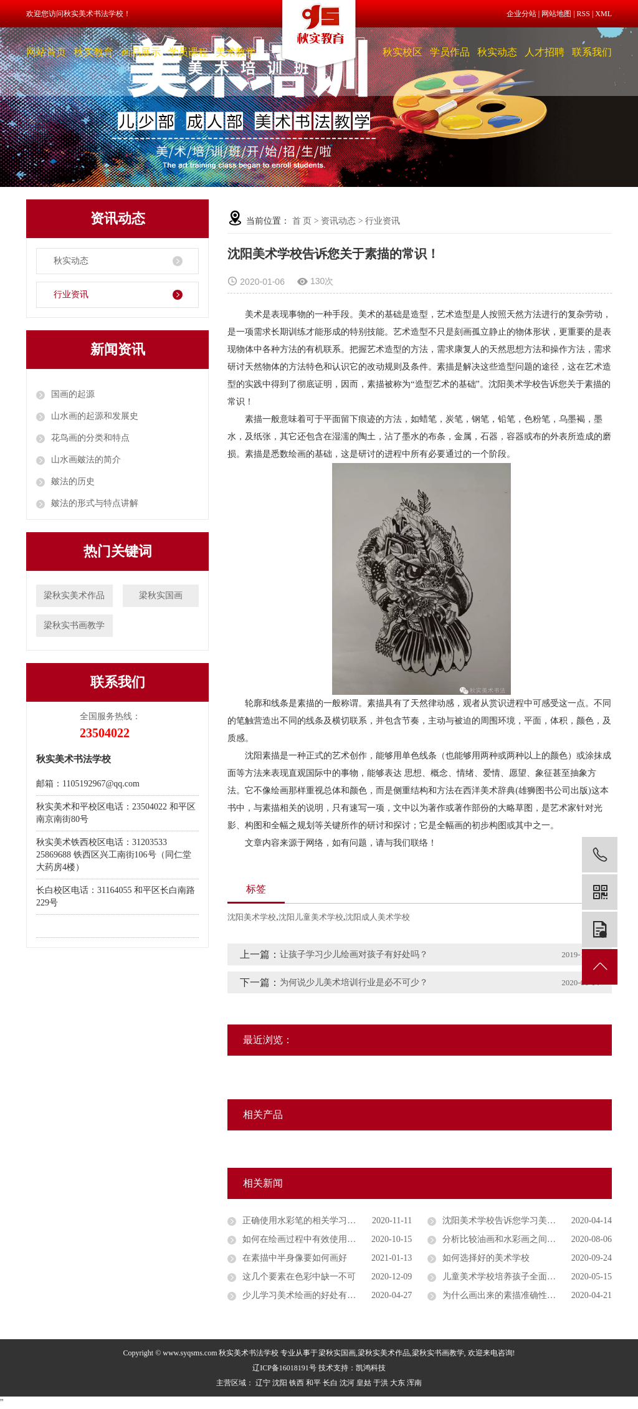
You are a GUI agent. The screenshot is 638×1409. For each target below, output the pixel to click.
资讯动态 (338, 221)
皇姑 (363, 1382)
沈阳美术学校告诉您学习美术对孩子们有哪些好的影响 (527, 1220)
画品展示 (141, 52)
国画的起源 (73, 394)
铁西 (296, 1382)
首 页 (302, 221)
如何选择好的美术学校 (486, 1258)
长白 (330, 1382)
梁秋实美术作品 (74, 595)
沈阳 (279, 1382)
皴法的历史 (73, 481)
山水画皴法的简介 (86, 459)
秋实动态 (497, 52)
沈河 (347, 1382)
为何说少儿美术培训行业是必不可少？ (354, 982)
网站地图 (556, 13)
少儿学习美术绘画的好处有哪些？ (307, 1295)
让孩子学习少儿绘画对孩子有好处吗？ (354, 954)
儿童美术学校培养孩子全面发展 (503, 1276)
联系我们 (592, 52)
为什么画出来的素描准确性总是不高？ (516, 1295)
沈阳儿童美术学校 (311, 917)
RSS (583, 13)
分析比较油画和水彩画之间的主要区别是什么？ (527, 1239)
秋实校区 (402, 52)
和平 (313, 1382)
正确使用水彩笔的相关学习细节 (303, 1220)
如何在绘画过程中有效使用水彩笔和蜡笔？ (325, 1239)
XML (603, 13)
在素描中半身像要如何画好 (294, 1258)
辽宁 (262, 1382)
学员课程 (188, 52)
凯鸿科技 (371, 1368)
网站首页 (46, 52)
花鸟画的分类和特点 (90, 437)
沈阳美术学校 (251, 917)
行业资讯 (71, 294)
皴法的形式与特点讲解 (94, 503)
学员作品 (450, 52)
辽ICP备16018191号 (284, 1368)
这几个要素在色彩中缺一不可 (299, 1276)
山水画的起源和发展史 (94, 416)
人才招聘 (544, 52)
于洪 (380, 1382)
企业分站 (521, 13)
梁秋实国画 (161, 595)
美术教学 (235, 52)
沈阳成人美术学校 (377, 917)
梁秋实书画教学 (74, 625)
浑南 (414, 1382)
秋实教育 (93, 52)
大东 (397, 1382)
